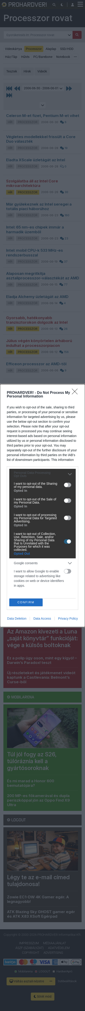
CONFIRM (25, 602)
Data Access (42, 618)
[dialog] (42, 505)
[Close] (76, 393)
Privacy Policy (68, 618)
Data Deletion (17, 618)
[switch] (67, 485)
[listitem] (42, 474)
